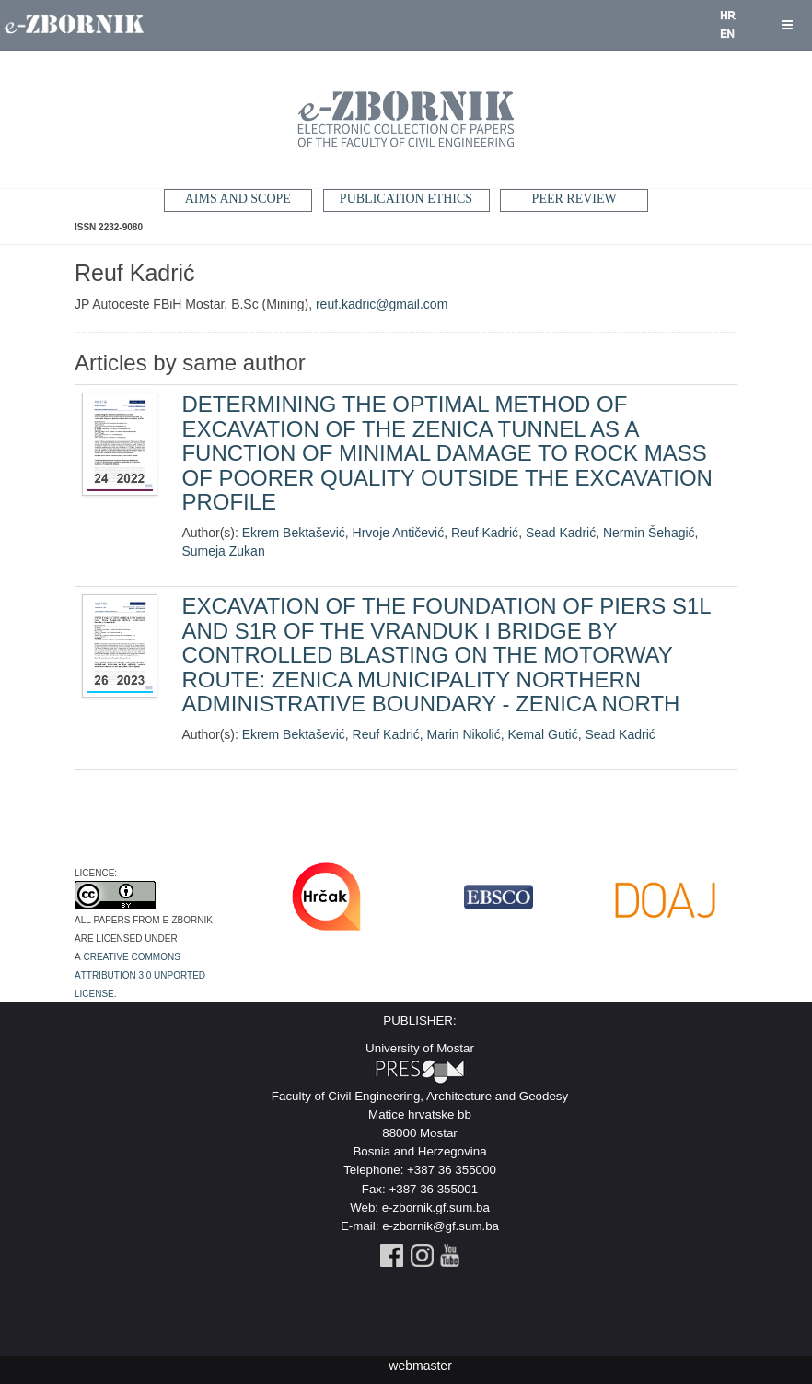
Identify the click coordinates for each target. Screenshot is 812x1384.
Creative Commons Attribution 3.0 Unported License (140, 974)
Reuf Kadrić (484, 532)
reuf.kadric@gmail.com (381, 304)
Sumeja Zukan (222, 551)
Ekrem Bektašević (293, 532)
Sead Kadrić (561, 532)
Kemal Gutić (542, 734)
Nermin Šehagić (649, 532)
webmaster (420, 1365)
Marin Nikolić (464, 734)
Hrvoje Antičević (399, 532)
